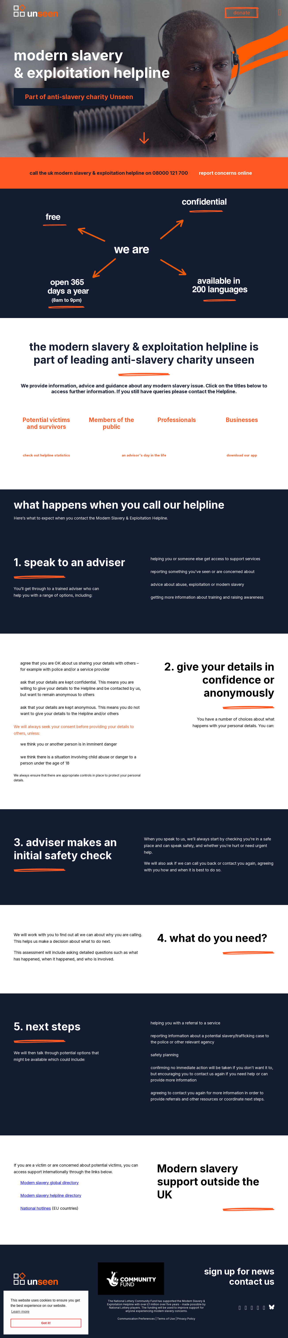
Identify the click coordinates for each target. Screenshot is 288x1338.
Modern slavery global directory (49, 1182)
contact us (251, 1281)
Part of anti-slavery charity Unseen (79, 97)
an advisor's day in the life (144, 455)
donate (241, 12)
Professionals (176, 419)
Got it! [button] (46, 1323)
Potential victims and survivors (46, 423)
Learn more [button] (20, 1311)
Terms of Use (166, 1318)
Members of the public (111, 423)
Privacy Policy (186, 1318)
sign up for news (239, 1271)
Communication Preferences (136, 1318)
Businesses (242, 419)
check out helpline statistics (46, 455)
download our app (242, 455)
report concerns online (225, 173)
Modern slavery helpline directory (50, 1195)
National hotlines (35, 1208)
